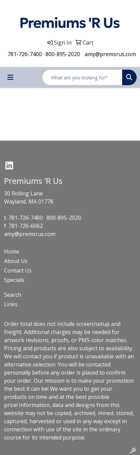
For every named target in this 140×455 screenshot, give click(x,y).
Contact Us (18, 270)
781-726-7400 (24, 54)
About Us (16, 261)
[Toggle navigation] (10, 77)
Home (11, 251)
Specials (14, 280)
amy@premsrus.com (110, 54)
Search (12, 294)
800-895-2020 (63, 54)
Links (11, 304)
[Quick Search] (82, 77)
